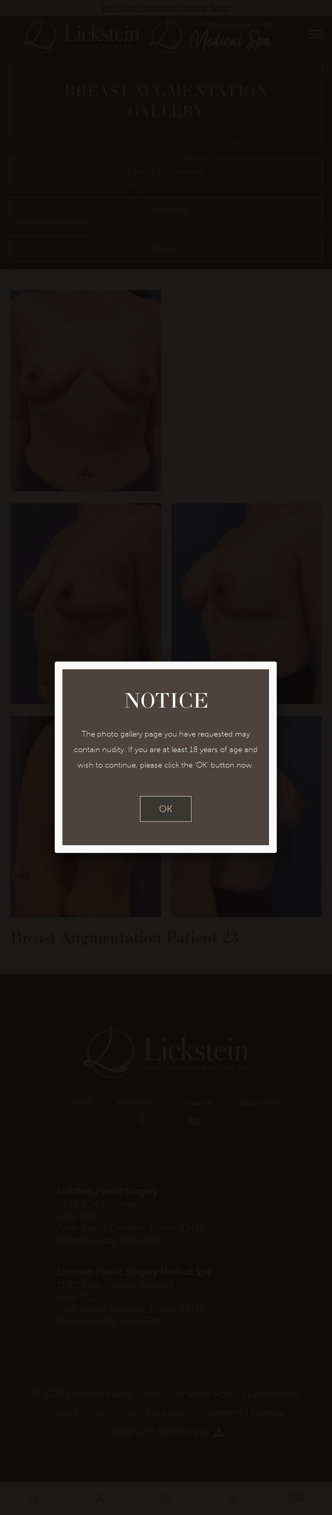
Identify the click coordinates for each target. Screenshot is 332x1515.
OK (165, 809)
